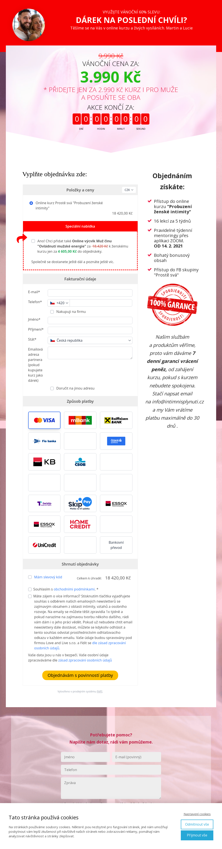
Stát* (32, 339)
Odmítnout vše (197, 824)
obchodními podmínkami (74, 589)
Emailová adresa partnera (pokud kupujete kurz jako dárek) (35, 365)
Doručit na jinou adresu (75, 388)
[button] (44, 420)
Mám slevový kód (48, 577)
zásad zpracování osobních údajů (85, 660)
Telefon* (35, 301)
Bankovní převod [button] (116, 545)
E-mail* (34, 291)
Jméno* (34, 319)
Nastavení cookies (197, 814)
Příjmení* (36, 329)
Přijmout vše (197, 835)
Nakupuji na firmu (71, 311)
